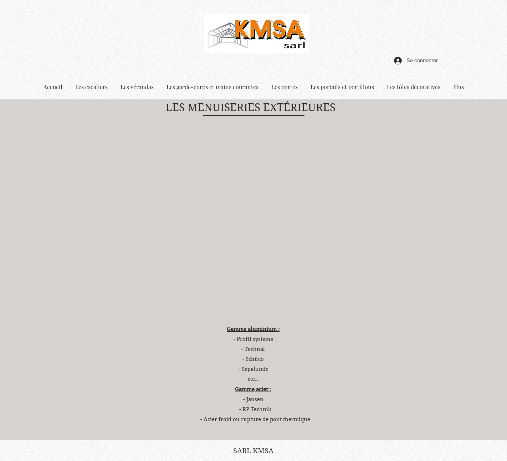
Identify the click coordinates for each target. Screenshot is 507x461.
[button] (251, 223)
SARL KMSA (253, 451)
